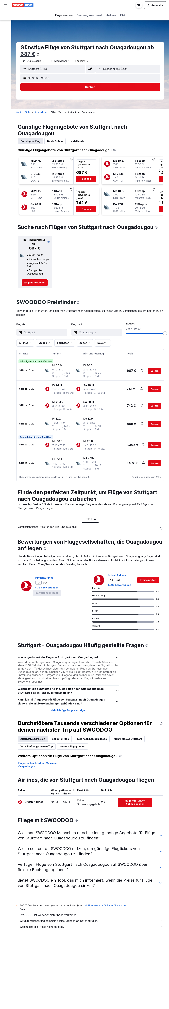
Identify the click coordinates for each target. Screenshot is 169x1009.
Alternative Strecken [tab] (32, 738)
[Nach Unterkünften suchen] (5, 22)
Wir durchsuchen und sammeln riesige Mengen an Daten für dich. (92, 921)
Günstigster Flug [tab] (30, 141)
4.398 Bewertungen (46, 587)
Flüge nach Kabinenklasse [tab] (91, 738)
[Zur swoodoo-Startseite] (23, 5)
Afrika (28, 112)
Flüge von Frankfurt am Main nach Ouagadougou (38, 765)
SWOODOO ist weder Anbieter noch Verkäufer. (92, 915)
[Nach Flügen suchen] (5, 15)
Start (18, 112)
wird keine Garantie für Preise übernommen (105, 905)
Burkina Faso (40, 112)
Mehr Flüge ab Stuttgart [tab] (128, 738)
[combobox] (33, 61)
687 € (27, 54)
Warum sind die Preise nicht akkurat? (92, 927)
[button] (5, 5)
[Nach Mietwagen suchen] (5, 29)
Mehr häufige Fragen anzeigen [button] (68, 710)
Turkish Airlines (44, 577)
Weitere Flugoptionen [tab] (72, 746)
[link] (35, 282)
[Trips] (5, 52)
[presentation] (37, 54)
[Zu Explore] (5, 43)
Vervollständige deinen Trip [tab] (36, 746)
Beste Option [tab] (55, 141)
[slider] (165, 333)
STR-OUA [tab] (90, 519)
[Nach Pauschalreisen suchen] (5, 36)
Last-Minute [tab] (77, 141)
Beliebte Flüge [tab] (60, 738)
